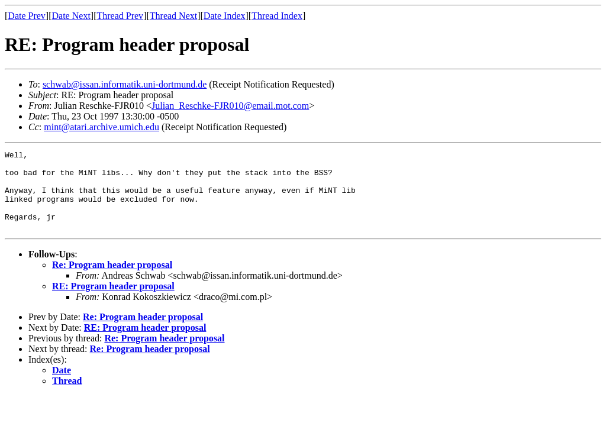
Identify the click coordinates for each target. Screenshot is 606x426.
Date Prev (27, 16)
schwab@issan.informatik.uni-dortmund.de (125, 84)
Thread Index (277, 16)
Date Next (71, 16)
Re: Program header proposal (112, 281)
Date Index (225, 16)
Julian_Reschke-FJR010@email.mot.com (230, 106)
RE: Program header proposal (113, 302)
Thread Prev (119, 16)
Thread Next (173, 16)
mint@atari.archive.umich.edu (101, 127)
